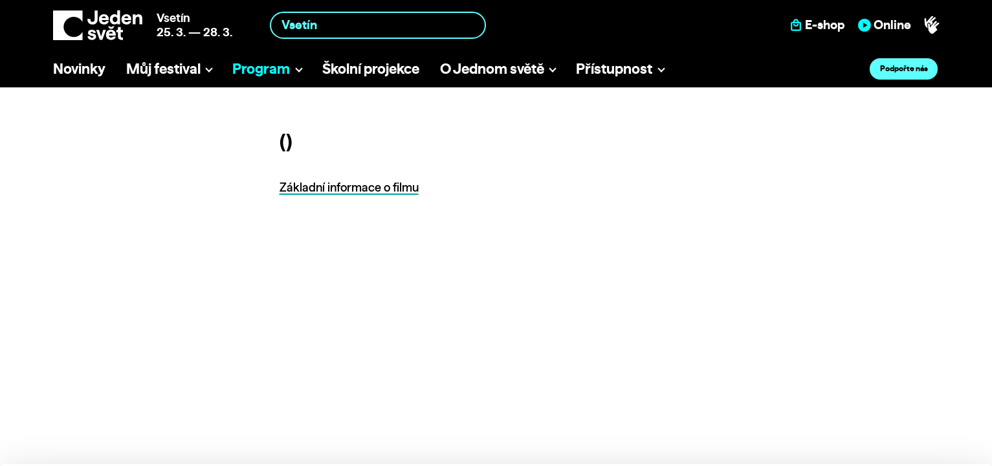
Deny (884, 424)
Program (261, 68)
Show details (200, 449)
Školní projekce (370, 68)
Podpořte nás (904, 68)
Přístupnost (614, 68)
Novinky (79, 68)
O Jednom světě (492, 68)
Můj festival (163, 68)
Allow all (884, 371)
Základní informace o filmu (349, 187)
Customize (884, 397)
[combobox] (378, 25)
